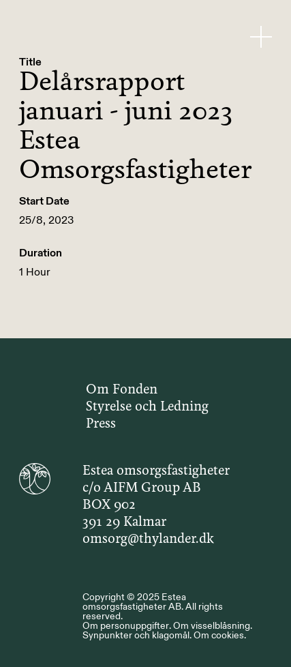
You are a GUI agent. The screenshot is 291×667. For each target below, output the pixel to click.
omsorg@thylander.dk (148, 539)
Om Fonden (121, 390)
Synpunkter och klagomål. (137, 635)
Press (101, 424)
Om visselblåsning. (212, 625)
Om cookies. (220, 635)
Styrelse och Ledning (147, 407)
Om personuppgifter (125, 625)
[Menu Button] (261, 36)
